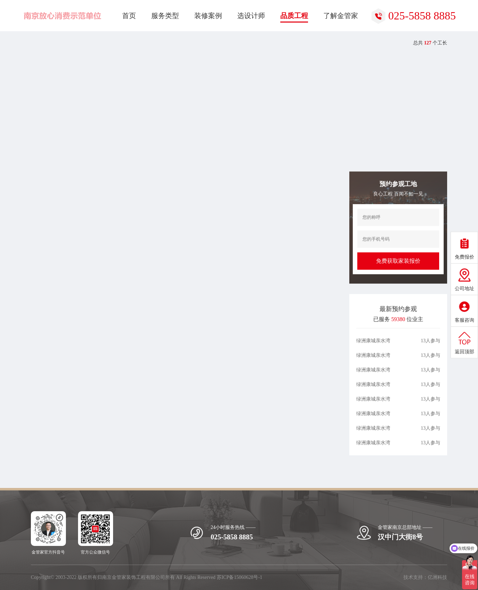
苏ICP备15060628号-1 (239, 577)
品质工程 (69, 43)
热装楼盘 (99, 43)
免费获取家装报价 (398, 270)
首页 (44, 43)
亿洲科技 (437, 577)
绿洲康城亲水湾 (373, 350)
